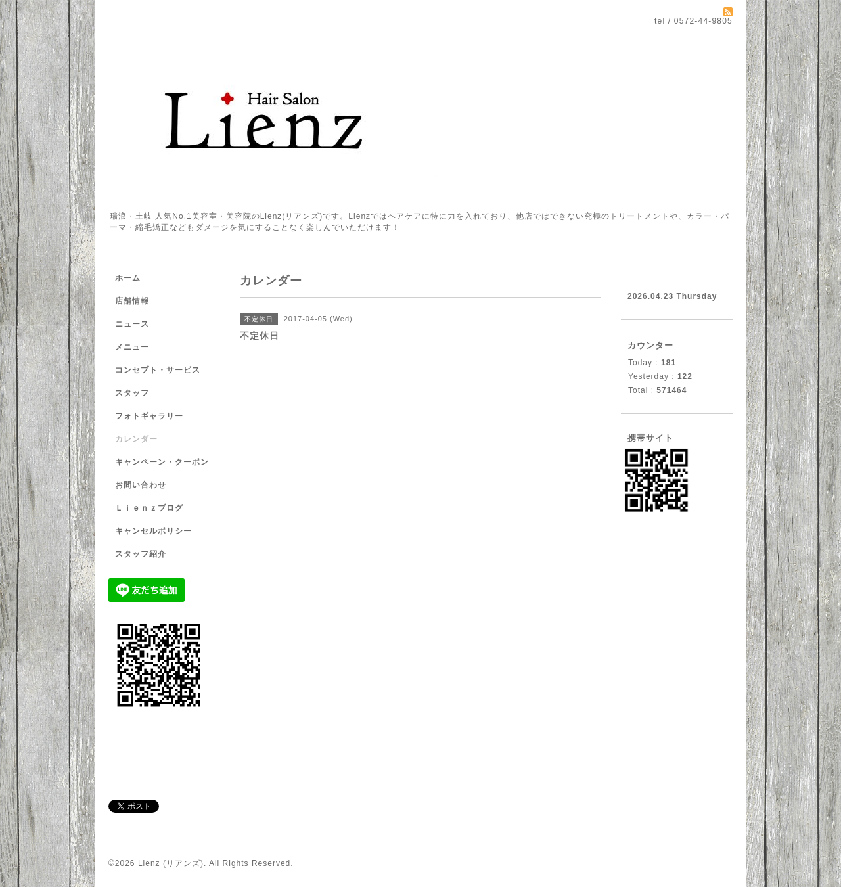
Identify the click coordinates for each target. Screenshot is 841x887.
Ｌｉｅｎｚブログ (149, 507)
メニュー (132, 347)
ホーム (128, 278)
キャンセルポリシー (153, 530)
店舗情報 (132, 301)
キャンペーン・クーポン (162, 461)
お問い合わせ (140, 484)
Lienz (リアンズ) (171, 863)
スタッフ (132, 393)
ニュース (132, 324)
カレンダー (136, 439)
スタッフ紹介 (140, 553)
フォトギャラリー (149, 416)
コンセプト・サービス (157, 370)
